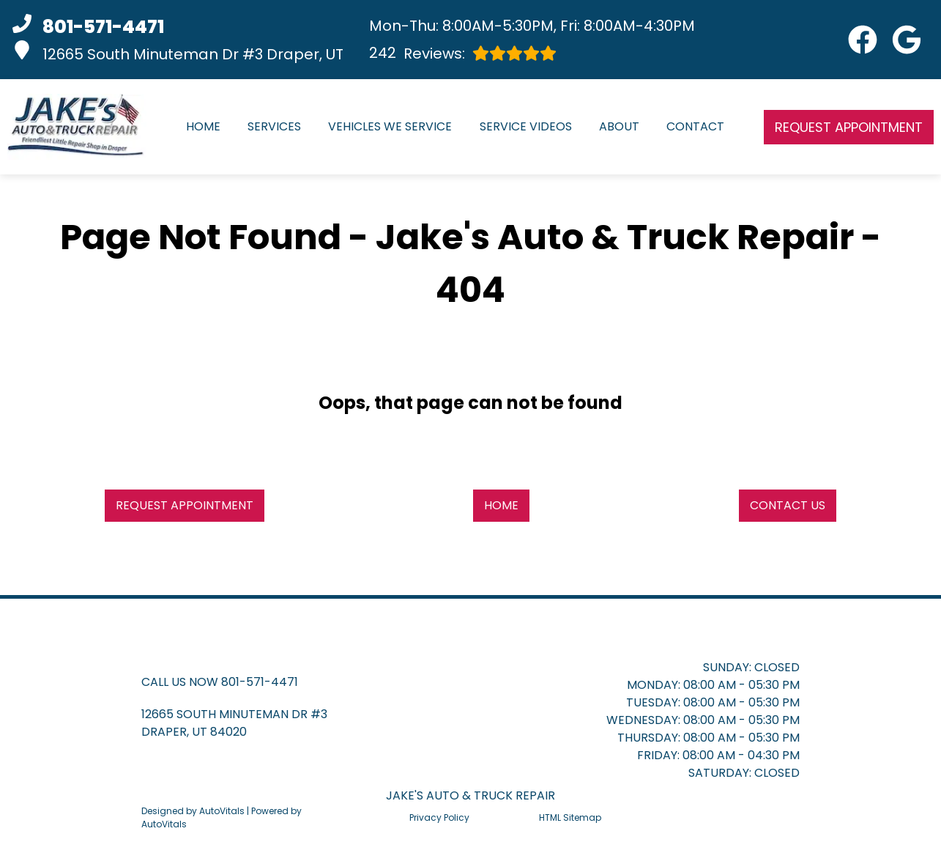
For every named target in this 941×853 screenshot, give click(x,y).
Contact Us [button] (787, 505)
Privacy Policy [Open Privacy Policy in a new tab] (439, 817)
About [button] (619, 126)
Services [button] (274, 126)
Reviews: (463, 53)
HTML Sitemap (570, 817)
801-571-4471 (259, 681)
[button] (862, 39)
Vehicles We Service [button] (390, 126)
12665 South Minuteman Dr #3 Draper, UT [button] (177, 52)
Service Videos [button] (526, 126)
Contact (695, 126)
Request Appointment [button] (849, 127)
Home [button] (501, 505)
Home (203, 126)
